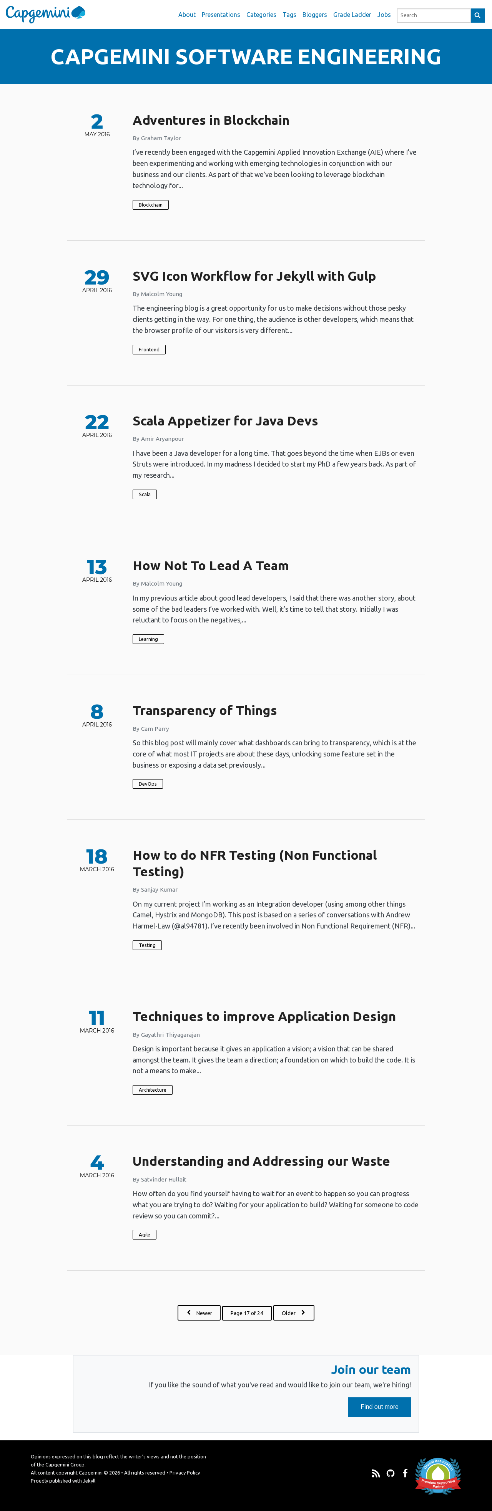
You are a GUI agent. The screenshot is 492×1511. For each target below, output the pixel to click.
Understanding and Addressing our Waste (261, 1161)
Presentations (221, 14)
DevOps (148, 783)
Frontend (149, 349)
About (187, 14)
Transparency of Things (205, 710)
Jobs (384, 14)
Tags (289, 14)
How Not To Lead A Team (211, 565)
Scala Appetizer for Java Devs (225, 420)
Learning (148, 639)
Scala (145, 494)
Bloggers (315, 14)
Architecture (152, 1089)
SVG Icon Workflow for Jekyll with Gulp (254, 275)
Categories (261, 14)
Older (295, 1312)
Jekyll (89, 1480)
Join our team (371, 1369)
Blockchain (151, 204)
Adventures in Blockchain (211, 120)
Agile (144, 1234)
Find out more (386, 1410)
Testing (147, 945)
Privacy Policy (185, 1472)
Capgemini (91, 1472)
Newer (203, 1312)
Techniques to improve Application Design (264, 1016)
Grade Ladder (352, 14)
